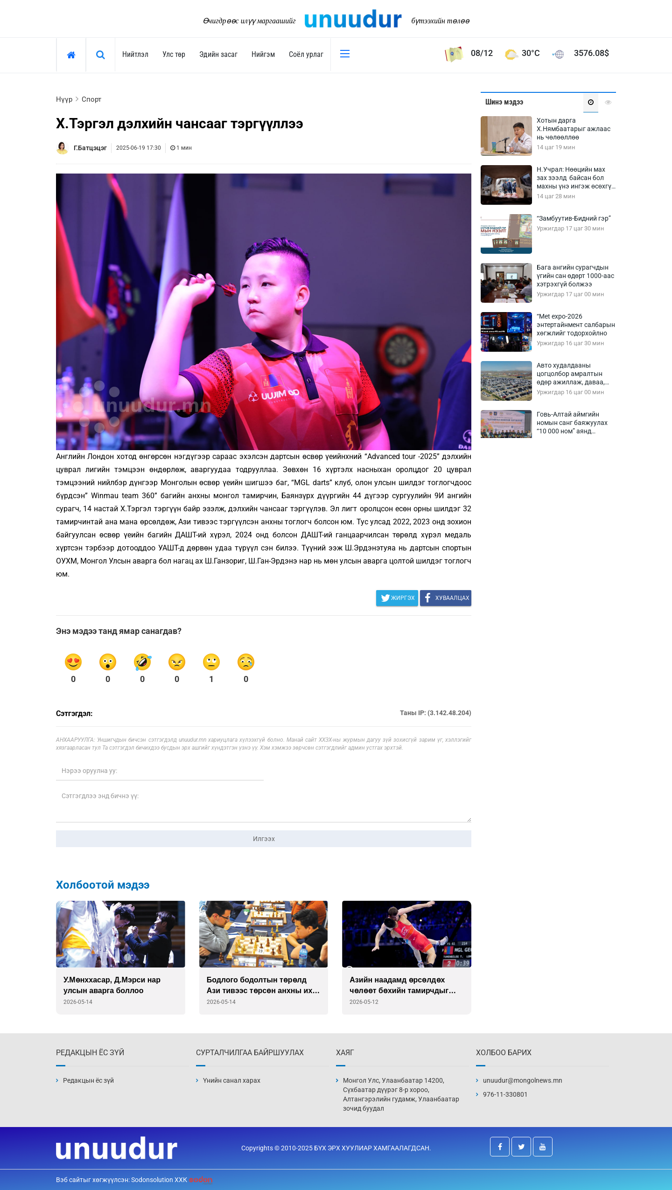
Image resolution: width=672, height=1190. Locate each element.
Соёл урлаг (306, 54)
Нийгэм (263, 54)
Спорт (91, 99)
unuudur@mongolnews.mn (522, 1080)
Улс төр (173, 54)
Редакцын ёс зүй (88, 1080)
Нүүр (64, 99)
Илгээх (264, 838)
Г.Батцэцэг (90, 148)
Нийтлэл (135, 54)
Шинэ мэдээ (504, 101)
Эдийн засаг (218, 54)
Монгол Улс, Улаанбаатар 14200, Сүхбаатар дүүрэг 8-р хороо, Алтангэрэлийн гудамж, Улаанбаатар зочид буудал (401, 1094)
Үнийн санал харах (231, 1080)
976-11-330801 (505, 1094)
